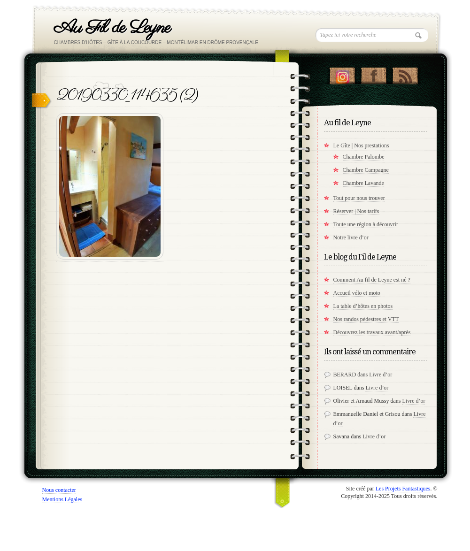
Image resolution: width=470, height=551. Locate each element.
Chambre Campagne (366, 170)
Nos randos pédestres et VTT (366, 319)
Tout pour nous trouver (359, 198)
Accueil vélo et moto (356, 293)
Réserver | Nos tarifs (356, 211)
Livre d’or (380, 374)
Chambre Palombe (364, 156)
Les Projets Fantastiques (403, 488)
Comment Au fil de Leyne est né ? (371, 279)
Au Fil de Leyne (112, 28)
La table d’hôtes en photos (363, 306)
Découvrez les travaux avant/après (372, 332)
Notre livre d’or (351, 237)
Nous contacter (59, 490)
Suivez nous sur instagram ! (342, 73)
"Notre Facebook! (373, 73)
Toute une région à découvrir (365, 224)
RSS (405, 73)
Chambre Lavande (363, 183)
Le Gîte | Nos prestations (361, 145)
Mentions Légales (62, 499)
